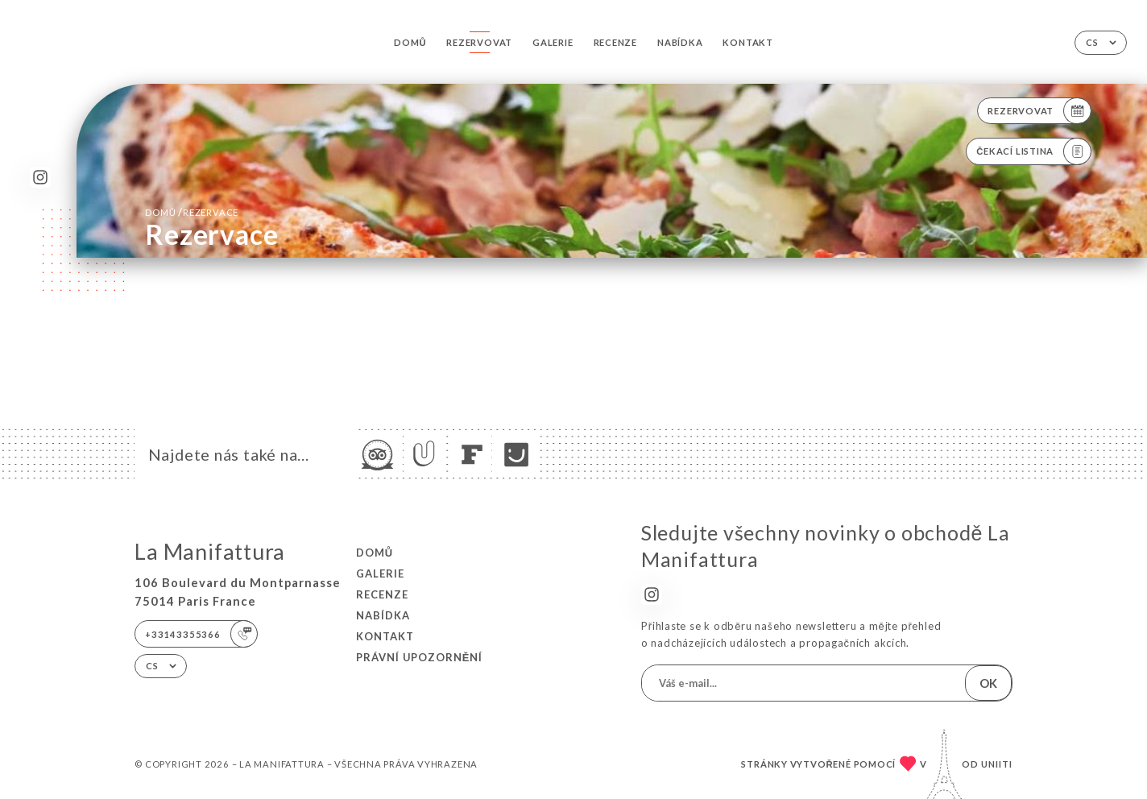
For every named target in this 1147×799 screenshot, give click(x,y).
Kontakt (747, 42)
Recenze (615, 42)
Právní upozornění (419, 657)
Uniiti (996, 764)
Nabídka (679, 42)
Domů (410, 42)
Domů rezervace (191, 211)
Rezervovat (479, 42)
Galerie (552, 42)
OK (988, 683)
